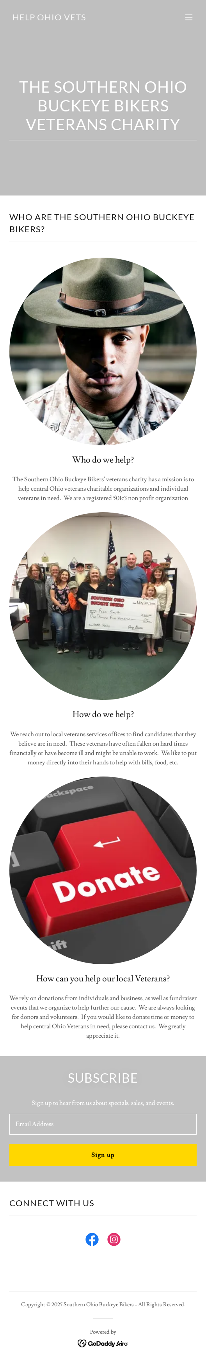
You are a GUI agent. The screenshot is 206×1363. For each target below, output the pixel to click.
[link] (49, 18)
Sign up (102, 1155)
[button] (189, 17)
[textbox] (103, 1124)
